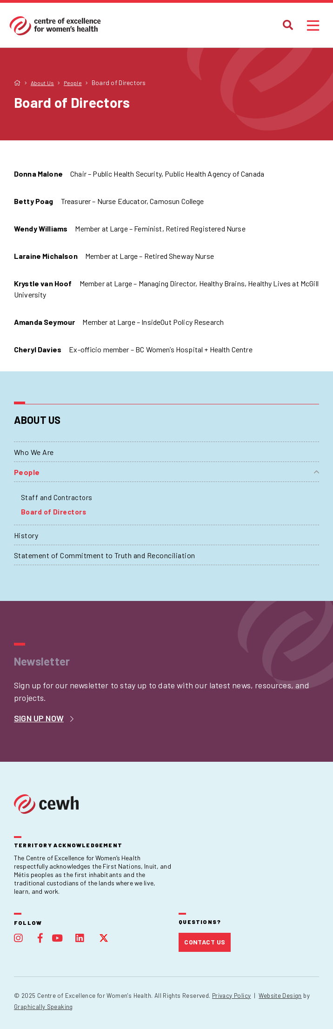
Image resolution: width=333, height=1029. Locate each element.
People (27, 472)
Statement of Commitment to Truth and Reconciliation (104, 555)
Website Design (280, 995)
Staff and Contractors (56, 497)
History (26, 535)
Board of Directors (53, 512)
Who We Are (34, 452)
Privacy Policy (231, 995)
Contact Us (204, 942)
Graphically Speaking (43, 1006)
